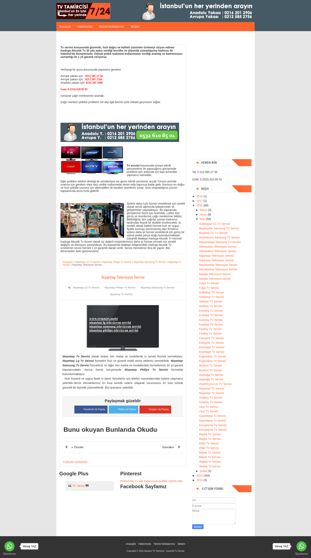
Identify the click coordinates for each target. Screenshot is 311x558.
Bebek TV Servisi (209, 452)
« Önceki (77, 447)
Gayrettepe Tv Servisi (212, 415)
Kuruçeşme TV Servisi (213, 425)
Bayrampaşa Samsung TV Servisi (220, 242)
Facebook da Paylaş (90, 409)
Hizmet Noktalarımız (111, 26)
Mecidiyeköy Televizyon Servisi (218, 264)
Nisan (204, 214)
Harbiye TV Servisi (210, 301)
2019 (200, 196)
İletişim (135, 26)
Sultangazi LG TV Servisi (214, 223)
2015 (200, 475)
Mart (203, 219)
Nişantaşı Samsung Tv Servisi (158, 287)
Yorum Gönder (74, 461)
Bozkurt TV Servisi (210, 365)
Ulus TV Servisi (208, 406)
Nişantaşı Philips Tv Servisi (120, 287)
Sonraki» (168, 447)
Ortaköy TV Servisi (210, 397)
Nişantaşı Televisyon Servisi (216, 255)
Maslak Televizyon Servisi (215, 274)
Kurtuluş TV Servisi (211, 310)
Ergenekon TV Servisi (212, 356)
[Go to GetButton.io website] (301, 554)
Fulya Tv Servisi (209, 283)
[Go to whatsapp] (301, 546)
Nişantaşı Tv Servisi (121, 294)
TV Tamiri (78, 485)
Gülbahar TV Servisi (211, 292)
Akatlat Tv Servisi (210, 461)
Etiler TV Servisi (209, 443)
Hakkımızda (85, 26)
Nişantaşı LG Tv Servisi (86, 287)
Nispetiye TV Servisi (211, 388)
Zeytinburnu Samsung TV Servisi (219, 237)
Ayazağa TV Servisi (211, 374)
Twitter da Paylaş (123, 409)
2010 (200, 480)
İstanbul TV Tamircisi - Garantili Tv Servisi (164, 551)
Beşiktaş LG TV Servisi (213, 232)
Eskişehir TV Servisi (211, 338)
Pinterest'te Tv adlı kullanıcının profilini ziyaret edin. (151, 480)
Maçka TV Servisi (210, 434)
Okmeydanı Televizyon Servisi (217, 246)
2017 (200, 200)
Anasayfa (65, 26)
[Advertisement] (222, 96)
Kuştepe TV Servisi (211, 315)
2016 (200, 205)
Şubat (204, 471)
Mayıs (204, 210)
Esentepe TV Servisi (211, 347)
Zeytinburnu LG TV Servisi (215, 384)
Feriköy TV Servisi (210, 329)
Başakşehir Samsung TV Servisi (219, 228)
